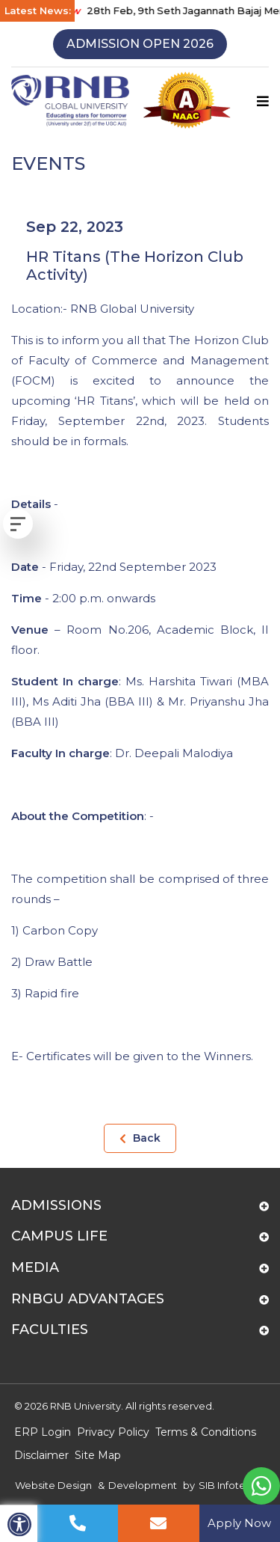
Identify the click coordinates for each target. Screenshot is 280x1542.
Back (140, 1138)
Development (142, 1485)
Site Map (98, 1455)
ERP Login (42, 1432)
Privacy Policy (113, 1432)
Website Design (53, 1485)
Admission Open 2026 (140, 44)
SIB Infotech (228, 1485)
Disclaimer (41, 1455)
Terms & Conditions (205, 1432)
